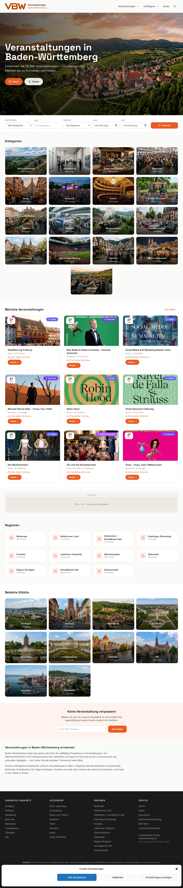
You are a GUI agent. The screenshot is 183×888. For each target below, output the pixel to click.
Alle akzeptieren (77, 877)
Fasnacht (54, 819)
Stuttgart (138, 353)
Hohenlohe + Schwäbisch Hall (109, 815)
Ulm (7, 837)
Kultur (52, 319)
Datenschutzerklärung (150, 819)
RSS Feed (143, 823)
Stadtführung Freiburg (20, 350)
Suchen (164, 125)
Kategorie (10, 120)
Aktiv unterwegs (58, 806)
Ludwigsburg (12, 828)
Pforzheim (82, 356)
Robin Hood (73, 409)
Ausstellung (55, 810)
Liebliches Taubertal (104, 828)
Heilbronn (20, 468)
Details (14, 362)
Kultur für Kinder (106, 434)
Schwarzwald (101, 850)
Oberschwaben (102, 832)
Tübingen (10, 832)
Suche (33, 81)
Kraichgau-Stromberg (105, 819)
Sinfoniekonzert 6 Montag (139, 409)
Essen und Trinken (59, 815)
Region (67, 120)
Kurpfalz (98, 823)
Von (94, 120)
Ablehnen (117, 877)
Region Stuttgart (102, 841)
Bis (123, 120)
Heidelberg (10, 815)
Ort (36, 120)
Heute (166, 6)
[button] (176, 868)
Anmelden (117, 729)
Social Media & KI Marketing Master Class (148, 350)
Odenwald (99, 837)
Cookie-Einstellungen (149, 828)
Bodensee (99, 806)
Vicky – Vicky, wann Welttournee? (143, 464)
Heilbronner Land (103, 810)
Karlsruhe (79, 412)
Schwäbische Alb (103, 845)
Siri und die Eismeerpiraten (81, 464)
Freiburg (20, 353)
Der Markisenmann (18, 464)
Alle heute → (171, 309)
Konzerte (109, 319)
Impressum (144, 815)
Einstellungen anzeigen (159, 877)
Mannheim (10, 823)
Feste (52, 823)
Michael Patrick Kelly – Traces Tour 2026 (30, 409)
